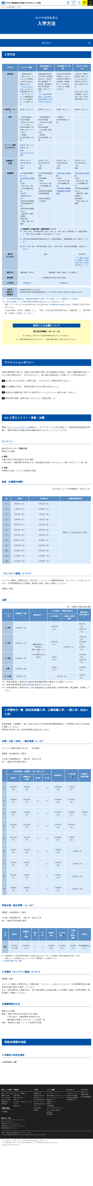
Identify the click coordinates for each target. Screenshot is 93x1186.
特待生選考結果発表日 (32, 688)
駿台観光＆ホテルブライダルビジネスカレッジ (14, 1165)
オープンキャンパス (52, 1132)
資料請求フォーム (38, 1136)
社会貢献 (36, 1149)
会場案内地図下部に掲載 (13, 964)
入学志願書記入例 (70, 1139)
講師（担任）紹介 (18, 1136)
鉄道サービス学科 (6, 1139)
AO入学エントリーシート (72, 1132)
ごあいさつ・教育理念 (19, 1132)
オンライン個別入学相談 (53, 1149)
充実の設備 (16, 1134)
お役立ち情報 (37, 1147)
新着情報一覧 (37, 1132)
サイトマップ (37, 1145)
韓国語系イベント (51, 1139)
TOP (3, 7)
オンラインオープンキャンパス (55, 1147)
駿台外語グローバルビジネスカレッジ (11, 1163)
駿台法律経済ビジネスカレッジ (10, 1167)
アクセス (16, 1143)
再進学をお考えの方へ (39, 1134)
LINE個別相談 (50, 1145)
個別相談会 (49, 1151)
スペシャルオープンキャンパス (54, 1136)
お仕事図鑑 (4, 1151)
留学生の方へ (84, 1131)
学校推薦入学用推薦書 (72, 1136)
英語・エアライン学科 (7, 1132)
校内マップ (16, 1139)
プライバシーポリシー (39, 1141)
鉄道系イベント (51, 1143)
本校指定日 (27, 285)
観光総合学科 (5, 1141)
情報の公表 (16, 1145)
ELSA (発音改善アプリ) (40, 1139)
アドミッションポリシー (18, 431)
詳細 (21, 150)
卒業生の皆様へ (85, 1133)
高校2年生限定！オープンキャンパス (56, 1134)
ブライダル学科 (6, 1136)
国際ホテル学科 (6, 1134)
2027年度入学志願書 (71, 1134)
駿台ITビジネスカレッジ (8, 1161)
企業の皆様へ (84, 1129)
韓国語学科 (4, 1143)
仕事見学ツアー (51, 1141)
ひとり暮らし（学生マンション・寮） (23, 1141)
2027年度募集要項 (10, 7)
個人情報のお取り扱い (39, 1143)
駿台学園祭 (49, 1153)
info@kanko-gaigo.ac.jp (61, 307)
